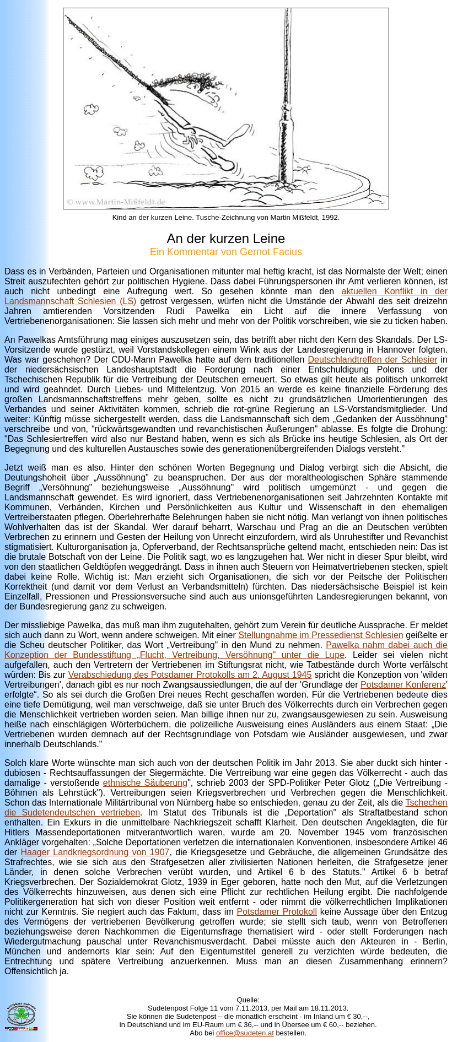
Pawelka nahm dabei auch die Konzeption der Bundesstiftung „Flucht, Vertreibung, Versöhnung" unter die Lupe (226, 650)
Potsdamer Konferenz (403, 684)
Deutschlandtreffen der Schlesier (373, 359)
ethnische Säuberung (145, 782)
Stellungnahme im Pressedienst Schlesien (320, 635)
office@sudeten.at (245, 1033)
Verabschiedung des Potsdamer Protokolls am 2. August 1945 (190, 674)
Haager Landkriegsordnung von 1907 (95, 852)
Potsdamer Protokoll (277, 911)
